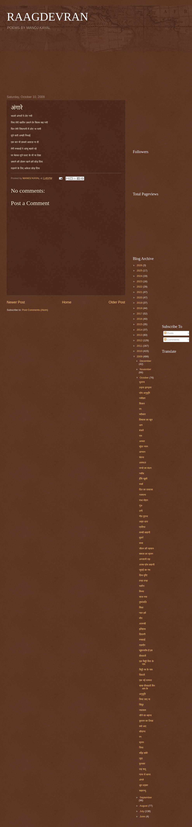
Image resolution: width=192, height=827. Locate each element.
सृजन (141, 742)
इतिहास (142, 629)
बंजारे (141, 430)
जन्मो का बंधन (145, 468)
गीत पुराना (143, 516)
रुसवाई (142, 639)
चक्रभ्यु (142, 790)
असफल (142, 462)
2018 (140, 308)
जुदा (141, 758)
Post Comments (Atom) (35, 309)
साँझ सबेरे (143, 753)
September (146, 797)
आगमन (142, 451)
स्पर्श (141, 484)
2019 (140, 302)
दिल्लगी (142, 634)
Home (66, 302)
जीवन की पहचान (146, 548)
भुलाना (142, 382)
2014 (140, 329)
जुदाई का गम (144, 569)
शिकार (142, 403)
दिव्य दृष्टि (143, 575)
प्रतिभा (142, 527)
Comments (171, 339)
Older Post (117, 302)
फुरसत (142, 763)
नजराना (142, 494)
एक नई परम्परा (145, 680)
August (144, 805)
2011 (140, 345)
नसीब (141, 473)
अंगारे (141, 779)
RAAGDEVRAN (47, 16)
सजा (141, 543)
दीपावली (142, 655)
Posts (168, 333)
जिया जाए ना (144, 699)
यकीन (141, 586)
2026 (140, 265)
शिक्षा (141, 607)
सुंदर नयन (143, 446)
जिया (141, 747)
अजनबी (142, 623)
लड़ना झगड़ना (145, 387)
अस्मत (142, 441)
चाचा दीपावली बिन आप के (147, 687)
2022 (140, 286)
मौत (140, 618)
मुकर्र (141, 537)
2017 (140, 313)
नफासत (142, 710)
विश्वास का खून (145, 419)
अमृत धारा (143, 521)
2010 (140, 351)
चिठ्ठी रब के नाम (146, 669)
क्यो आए (142, 726)
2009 (140, 356)
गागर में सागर (145, 774)
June (143, 816)
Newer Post (16, 302)
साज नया (143, 596)
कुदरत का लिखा (146, 720)
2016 (140, 318)
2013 (140, 334)
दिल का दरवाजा (146, 489)
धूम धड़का (143, 785)
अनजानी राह (144, 559)
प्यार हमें (142, 612)
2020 (140, 297)
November (145, 369)
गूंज (140, 505)
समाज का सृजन (146, 553)
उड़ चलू (142, 769)
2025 (140, 270)
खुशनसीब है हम (146, 650)
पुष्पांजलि (143, 602)
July (142, 811)
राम (140, 435)
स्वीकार (142, 414)
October (144, 377)
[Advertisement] (96, 62)
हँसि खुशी (143, 478)
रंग (140, 409)
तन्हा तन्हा (143, 580)
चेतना (141, 457)
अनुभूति (142, 694)
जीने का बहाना (145, 715)
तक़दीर (142, 645)
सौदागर (142, 731)
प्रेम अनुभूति (144, 392)
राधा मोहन (143, 500)
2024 (140, 276)
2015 (140, 324)
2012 (140, 340)
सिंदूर (141, 704)
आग (141, 425)
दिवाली (142, 674)
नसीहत (142, 398)
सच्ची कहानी (144, 532)
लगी (141, 510)
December (145, 360)
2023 (140, 281)
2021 (140, 292)
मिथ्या (141, 591)
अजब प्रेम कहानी (146, 564)
